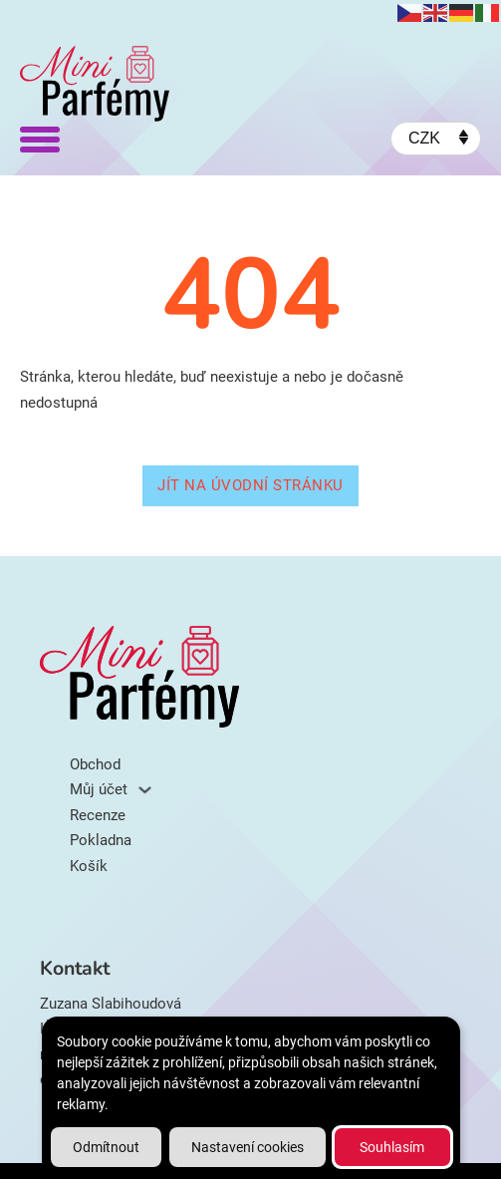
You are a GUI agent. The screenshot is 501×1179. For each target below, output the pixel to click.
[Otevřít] (40, 138)
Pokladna (100, 840)
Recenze (97, 815)
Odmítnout (106, 1147)
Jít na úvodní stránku (250, 485)
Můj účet (98, 789)
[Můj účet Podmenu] (144, 789)
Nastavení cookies (247, 1147)
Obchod (95, 764)
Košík (89, 866)
